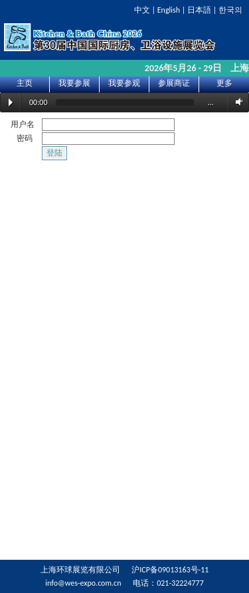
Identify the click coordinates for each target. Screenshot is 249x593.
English (168, 10)
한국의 (230, 10)
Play (11, 102)
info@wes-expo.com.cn (83, 583)
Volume (237, 102)
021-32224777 (180, 583)
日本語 (199, 10)
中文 (142, 10)
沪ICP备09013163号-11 (169, 569)
